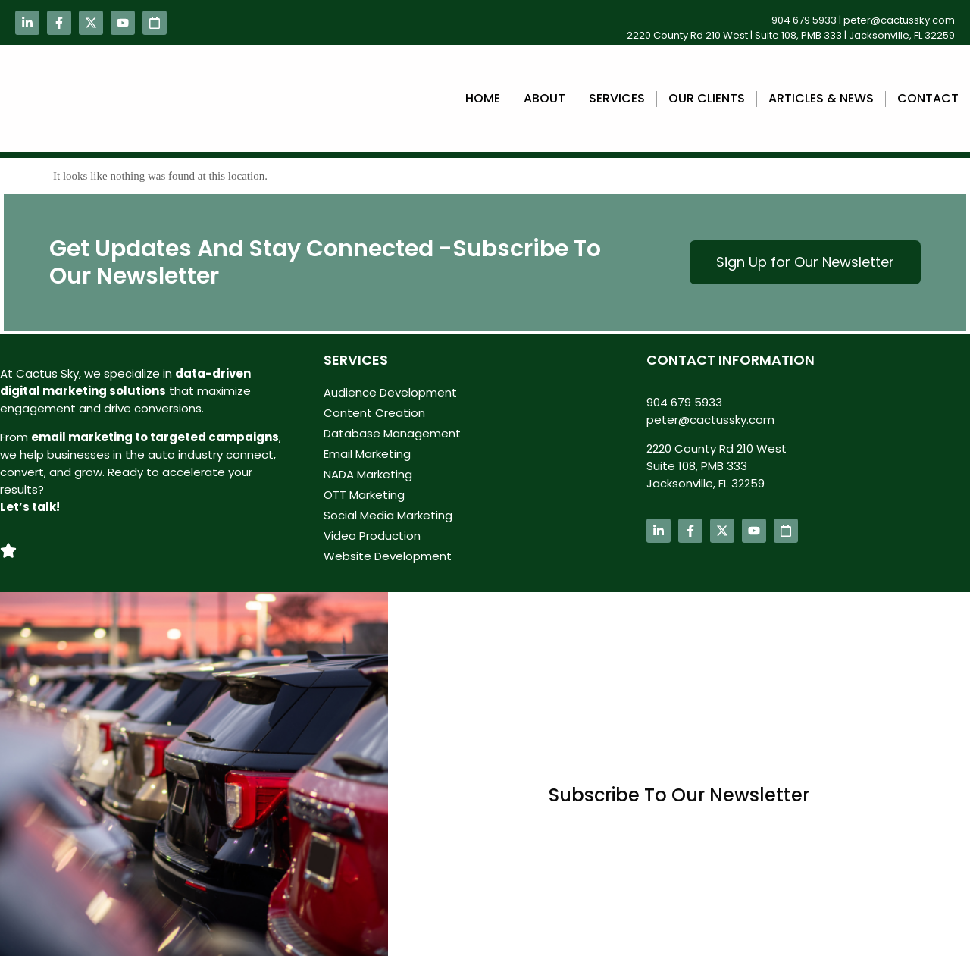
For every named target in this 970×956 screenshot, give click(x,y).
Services (617, 98)
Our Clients (706, 98)
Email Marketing (367, 454)
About (544, 98)
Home (482, 98)
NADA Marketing (368, 474)
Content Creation (374, 413)
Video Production (372, 536)
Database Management (392, 433)
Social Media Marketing (388, 515)
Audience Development (390, 392)
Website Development (388, 556)
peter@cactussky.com (899, 20)
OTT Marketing (364, 495)
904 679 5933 (804, 20)
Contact (928, 98)
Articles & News (821, 98)
